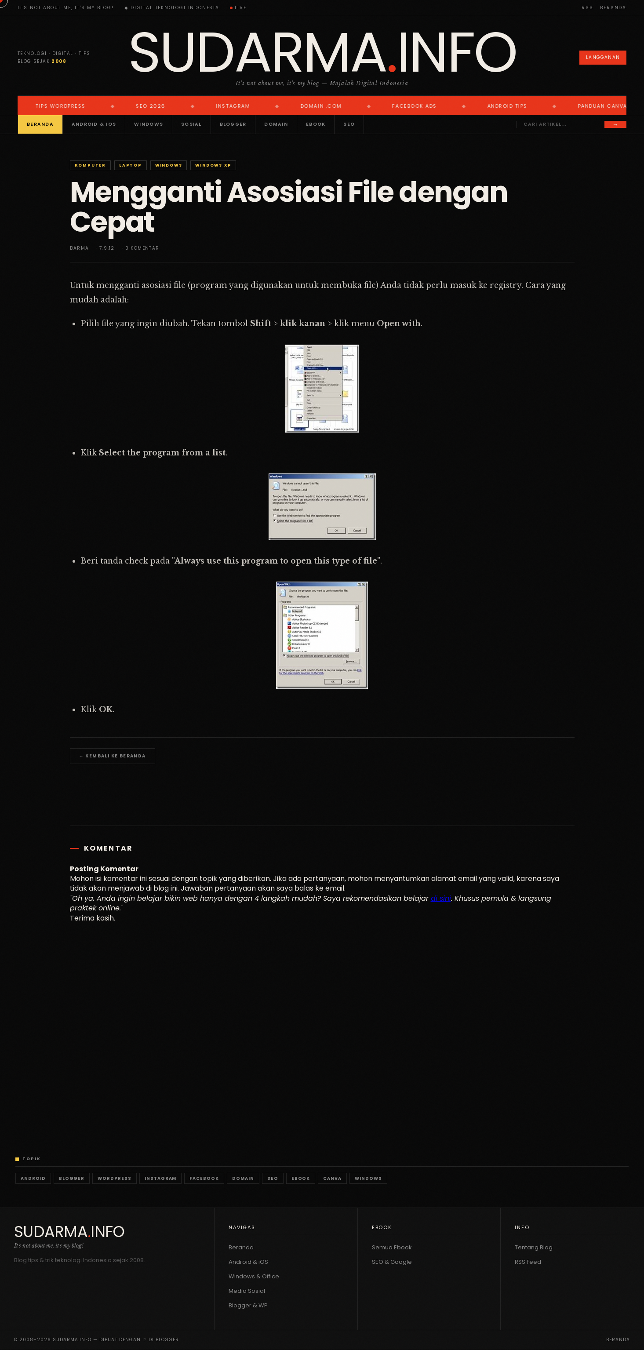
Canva (332, 1178)
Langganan (603, 57)
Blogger (233, 124)
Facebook (204, 1178)
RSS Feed (528, 1262)
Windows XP (213, 165)
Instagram (161, 1178)
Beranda (613, 7)
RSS (587, 7)
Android (33, 1178)
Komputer (90, 165)
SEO (349, 124)
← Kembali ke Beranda (112, 756)
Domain (276, 124)
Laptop (130, 165)
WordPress (114, 1178)
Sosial (191, 124)
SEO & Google (392, 1262)
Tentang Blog (534, 1247)
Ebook (315, 124)
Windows (148, 124)
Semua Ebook (392, 1247)
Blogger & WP (248, 1305)
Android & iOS (94, 124)
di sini (441, 898)
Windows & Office (254, 1276)
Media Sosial (247, 1291)
